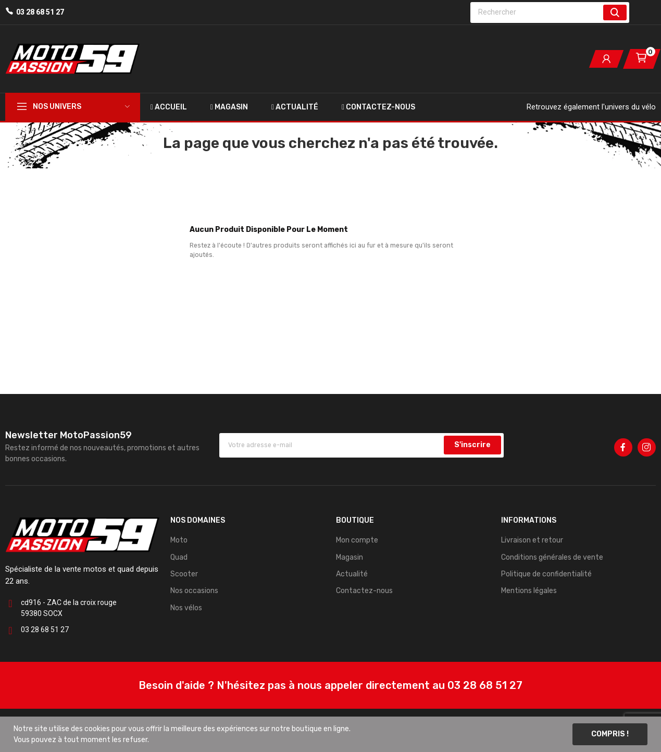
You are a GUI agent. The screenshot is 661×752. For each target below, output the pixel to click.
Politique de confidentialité (546, 574)
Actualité (352, 574)
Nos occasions (194, 590)
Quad (179, 557)
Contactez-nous (364, 590)
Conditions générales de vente (552, 557)
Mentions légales (529, 590)
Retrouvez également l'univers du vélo (591, 107)
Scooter (184, 574)
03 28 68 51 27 (40, 12)
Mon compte (357, 540)
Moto (179, 540)
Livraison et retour (532, 540)
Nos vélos (186, 607)
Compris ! (610, 734)
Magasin (349, 557)
